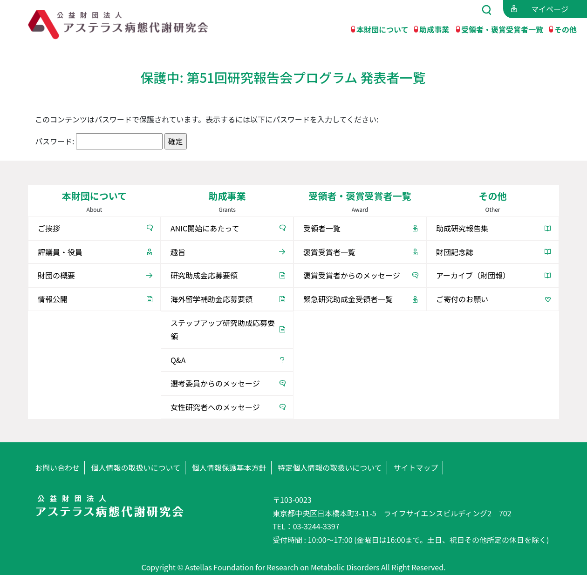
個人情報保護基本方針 (229, 467)
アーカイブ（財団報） (473, 275)
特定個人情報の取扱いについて (330, 467)
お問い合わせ (57, 467)
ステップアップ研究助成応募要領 (223, 329)
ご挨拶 (49, 228)
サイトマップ (415, 467)
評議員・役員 (60, 251)
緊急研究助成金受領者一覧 (348, 298)
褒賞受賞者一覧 (329, 251)
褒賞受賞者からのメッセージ (351, 275)
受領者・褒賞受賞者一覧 (502, 28)
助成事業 (434, 28)
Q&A (178, 359)
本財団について (382, 28)
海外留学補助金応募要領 (212, 298)
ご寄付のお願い (462, 298)
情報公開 (53, 298)
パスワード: (99, 141)
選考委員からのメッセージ (215, 383)
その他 (565, 28)
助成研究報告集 (462, 228)
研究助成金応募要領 (204, 275)
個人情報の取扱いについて (136, 467)
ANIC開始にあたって (205, 228)
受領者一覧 (322, 228)
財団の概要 (56, 275)
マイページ (549, 8)
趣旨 (178, 251)
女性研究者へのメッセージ (215, 407)
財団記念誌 (454, 251)
